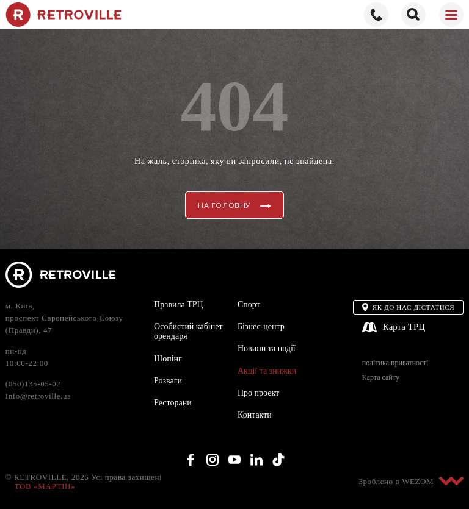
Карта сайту (380, 378)
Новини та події (267, 348)
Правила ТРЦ (178, 304)
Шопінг (168, 358)
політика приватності (395, 363)
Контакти (255, 414)
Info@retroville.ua (38, 395)
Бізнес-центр (261, 326)
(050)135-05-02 (33, 383)
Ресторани (173, 402)
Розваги (168, 380)
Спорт (249, 304)
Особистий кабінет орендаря (188, 331)
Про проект (258, 392)
